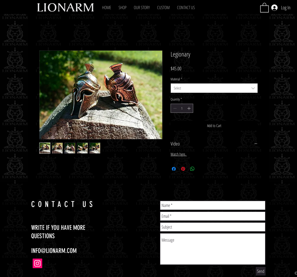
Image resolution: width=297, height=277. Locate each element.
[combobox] (214, 88)
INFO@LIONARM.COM (54, 251)
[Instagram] (37, 263)
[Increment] (189, 108)
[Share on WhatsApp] (192, 169)
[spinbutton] (181, 108)
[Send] (261, 271)
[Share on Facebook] (174, 169)
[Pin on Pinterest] (183, 169)
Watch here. (179, 154)
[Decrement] (174, 108)
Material (176, 79)
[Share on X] (202, 169)
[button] (122, 7)
